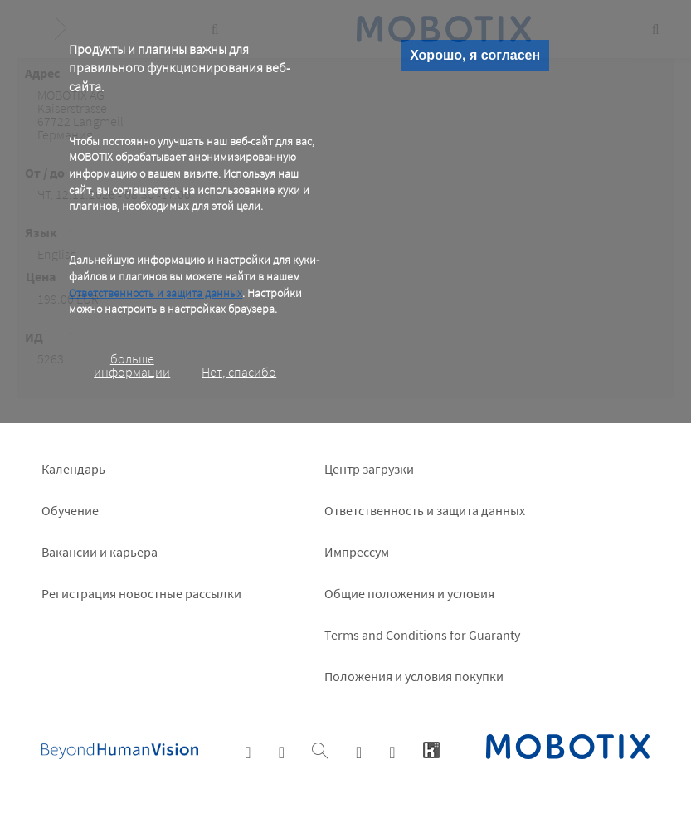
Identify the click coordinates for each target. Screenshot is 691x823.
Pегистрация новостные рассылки (141, 593)
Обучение (70, 510)
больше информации (132, 365)
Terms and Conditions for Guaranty (422, 634)
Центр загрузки (369, 468)
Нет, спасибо (239, 371)
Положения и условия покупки (414, 676)
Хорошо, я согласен (475, 55)
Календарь (73, 468)
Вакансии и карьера (99, 551)
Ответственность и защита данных (155, 292)
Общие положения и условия (409, 593)
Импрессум (356, 551)
